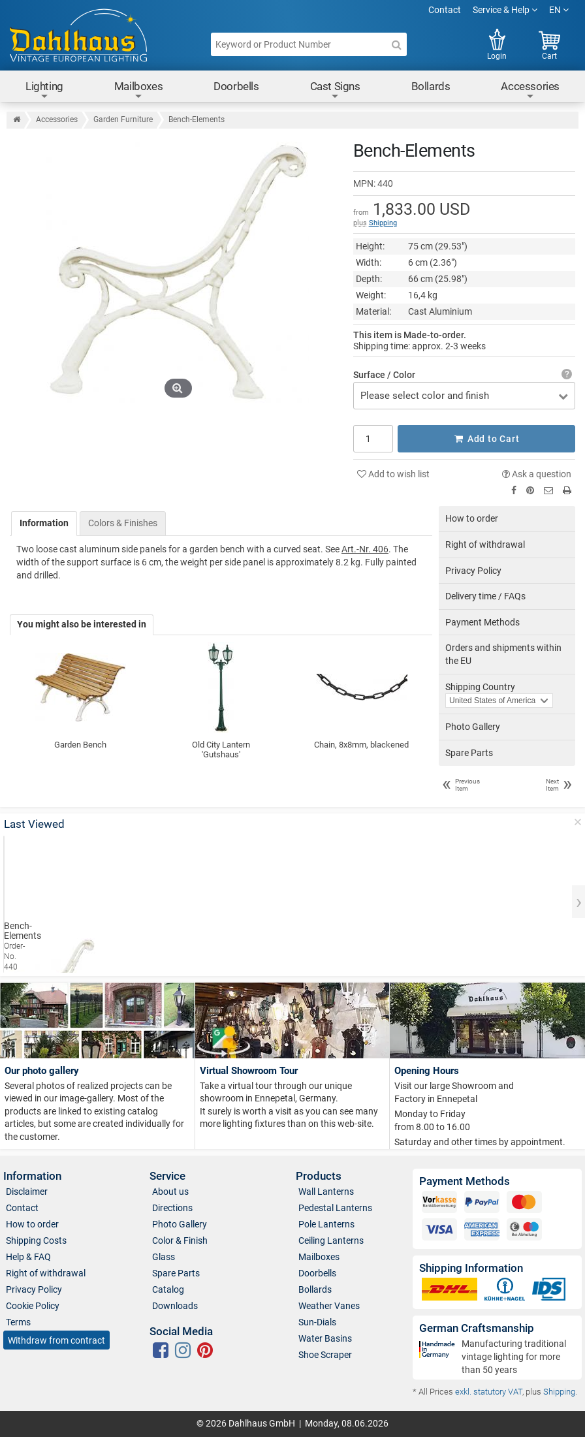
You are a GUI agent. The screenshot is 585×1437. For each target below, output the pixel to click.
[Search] (396, 44)
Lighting (44, 90)
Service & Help (505, 10)
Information (44, 523)
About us (170, 1191)
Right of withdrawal (485, 544)
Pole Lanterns (326, 1224)
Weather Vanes (329, 1306)
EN (559, 10)
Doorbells (236, 86)
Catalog (168, 1289)
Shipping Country (480, 687)
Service (167, 1176)
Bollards (431, 86)
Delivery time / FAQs (485, 596)
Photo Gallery (472, 726)
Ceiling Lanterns (331, 1240)
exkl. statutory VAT (488, 1392)
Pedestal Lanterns (335, 1208)
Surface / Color (384, 375)
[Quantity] (373, 438)
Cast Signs (335, 90)
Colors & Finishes (122, 523)
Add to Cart (486, 439)
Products (318, 1176)
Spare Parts (469, 753)
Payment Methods (482, 622)
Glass (163, 1257)
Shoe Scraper (325, 1355)
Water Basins (325, 1338)
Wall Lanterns (326, 1191)
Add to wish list (393, 474)
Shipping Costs (36, 1240)
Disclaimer (27, 1191)
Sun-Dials (317, 1322)
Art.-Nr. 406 (364, 549)
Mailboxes (138, 90)
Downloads (175, 1306)
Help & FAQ (28, 1257)
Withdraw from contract (56, 1340)
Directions (172, 1208)
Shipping (383, 223)
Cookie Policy (32, 1306)
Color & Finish (180, 1240)
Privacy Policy (473, 570)
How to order (471, 518)
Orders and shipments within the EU (503, 654)
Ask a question (536, 474)
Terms (18, 1322)
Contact (444, 10)
